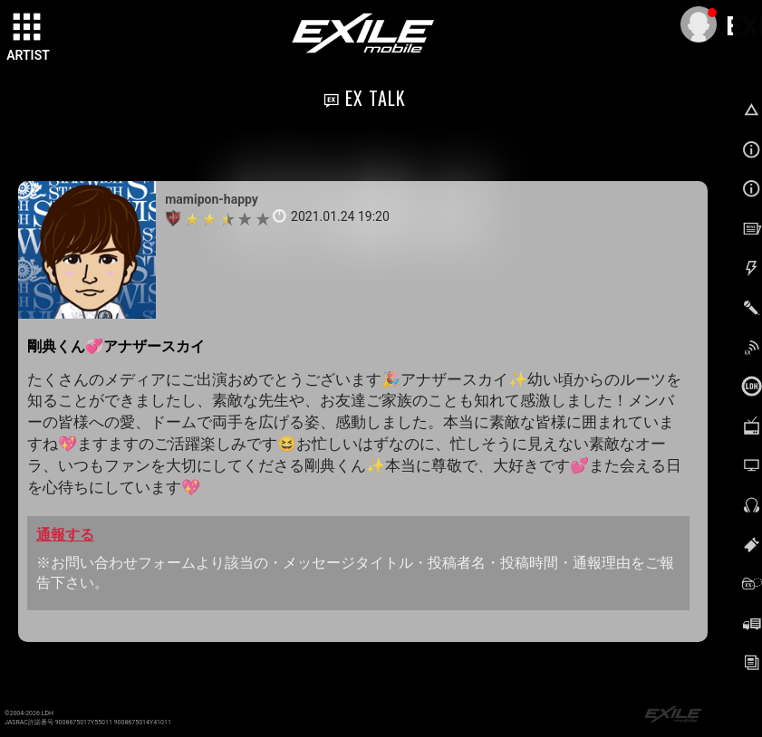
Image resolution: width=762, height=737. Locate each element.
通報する (65, 534)
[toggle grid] (28, 28)
